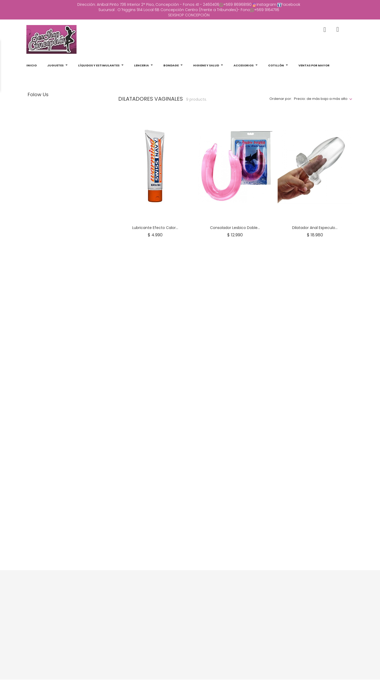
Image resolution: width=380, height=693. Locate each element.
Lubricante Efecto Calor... (155, 227)
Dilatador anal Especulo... (315, 227)
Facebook (290, 4)
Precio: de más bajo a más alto (321, 98)
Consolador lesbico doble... (235, 227)
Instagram (266, 4)
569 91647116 (268, 9)
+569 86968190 (237, 4)
